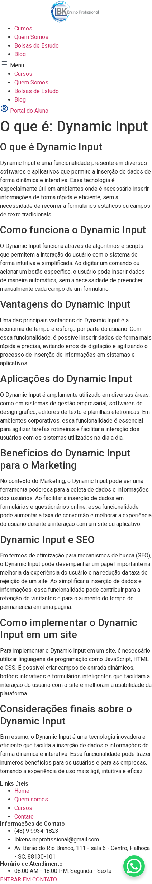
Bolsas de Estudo (36, 45)
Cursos (23, 28)
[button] (76, 64)
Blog (20, 54)
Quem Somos (31, 37)
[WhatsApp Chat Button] (134, 866)
